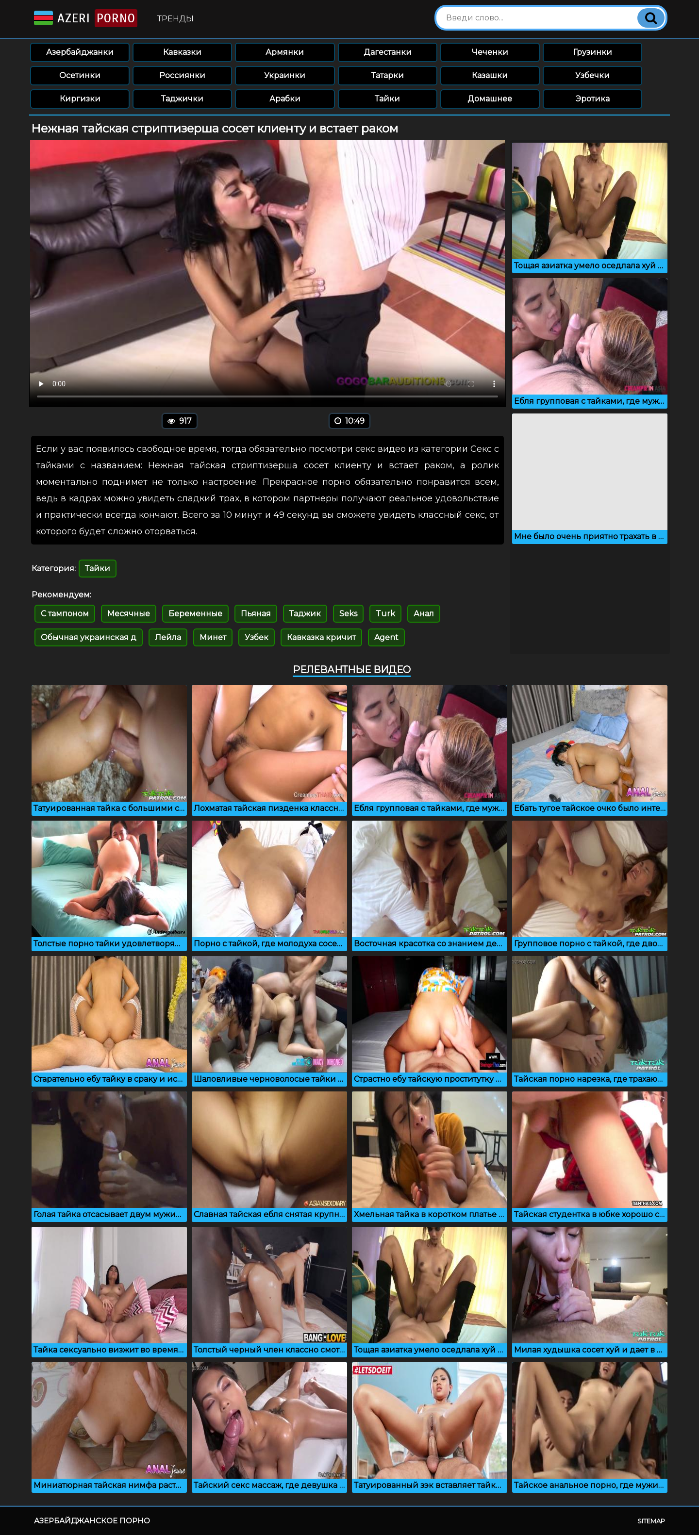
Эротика (593, 98)
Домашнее (489, 98)
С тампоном (65, 613)
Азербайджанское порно (92, 1520)
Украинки (284, 75)
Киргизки (80, 98)
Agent (386, 637)
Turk (385, 613)
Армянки (285, 52)
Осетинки (79, 75)
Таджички (182, 98)
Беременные (195, 613)
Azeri (84, 18)
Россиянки (182, 75)
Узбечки (592, 75)
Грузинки (592, 52)
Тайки (387, 98)
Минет (213, 637)
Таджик (305, 613)
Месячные (128, 613)
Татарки (387, 75)
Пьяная (256, 613)
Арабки (284, 98)
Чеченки (490, 52)
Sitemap (651, 1521)
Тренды (175, 18)
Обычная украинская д (88, 637)
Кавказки (182, 52)
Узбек (256, 637)
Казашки (490, 75)
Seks (348, 613)
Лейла (168, 637)
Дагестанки (388, 52)
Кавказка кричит (321, 637)
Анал (424, 613)
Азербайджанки (80, 52)
